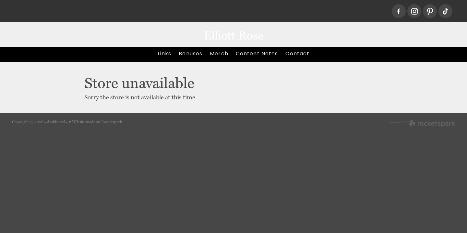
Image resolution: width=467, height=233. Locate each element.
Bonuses (190, 54)
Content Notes (257, 54)
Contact (297, 54)
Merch (219, 54)
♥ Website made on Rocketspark (95, 122)
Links (165, 54)
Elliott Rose (233, 34)
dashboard (56, 122)
